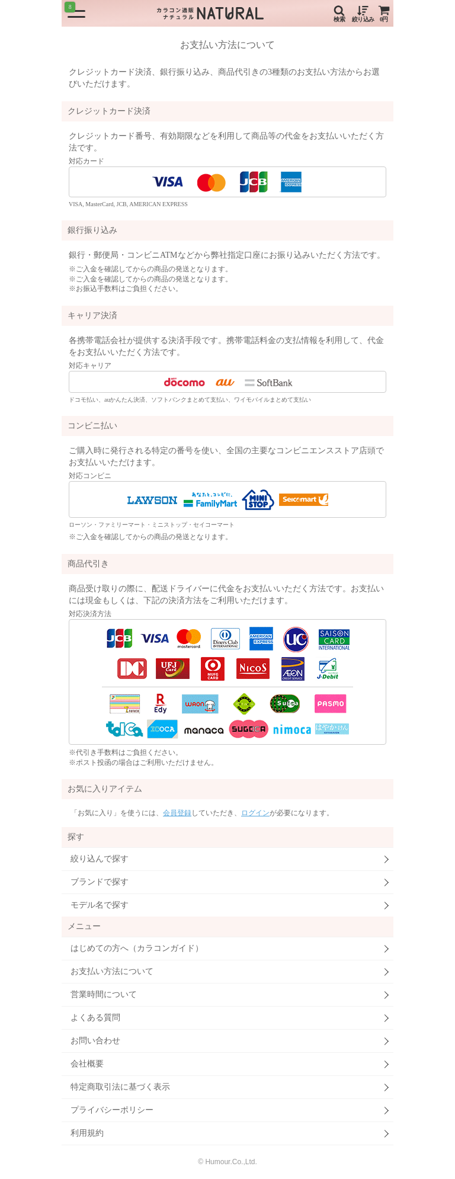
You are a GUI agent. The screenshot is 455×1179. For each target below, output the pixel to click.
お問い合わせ (95, 1040)
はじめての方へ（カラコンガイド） (137, 948)
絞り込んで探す (100, 858)
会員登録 (177, 813)
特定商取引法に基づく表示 (120, 1086)
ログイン (255, 813)
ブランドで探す (100, 881)
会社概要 (87, 1063)
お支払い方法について (112, 971)
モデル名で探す (100, 905)
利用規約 (87, 1133)
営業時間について (104, 994)
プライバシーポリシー (112, 1110)
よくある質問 (95, 1017)
